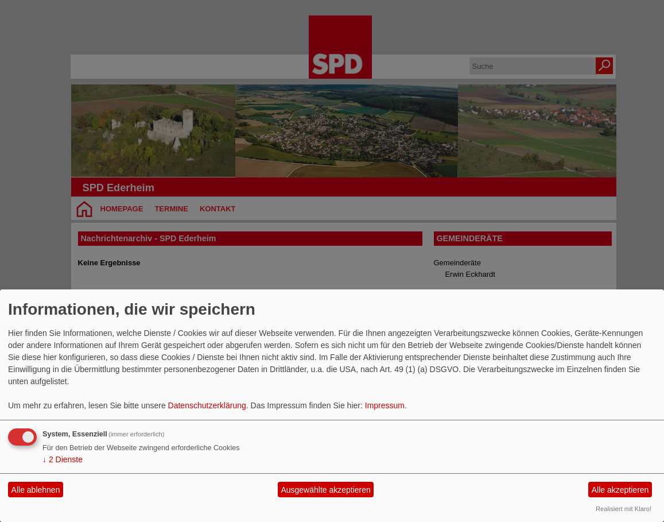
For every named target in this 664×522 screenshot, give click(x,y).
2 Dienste (62, 459)
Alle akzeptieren (620, 489)
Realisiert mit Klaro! (623, 508)
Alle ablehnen (35, 489)
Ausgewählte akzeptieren (325, 489)
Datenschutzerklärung (207, 405)
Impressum (385, 405)
